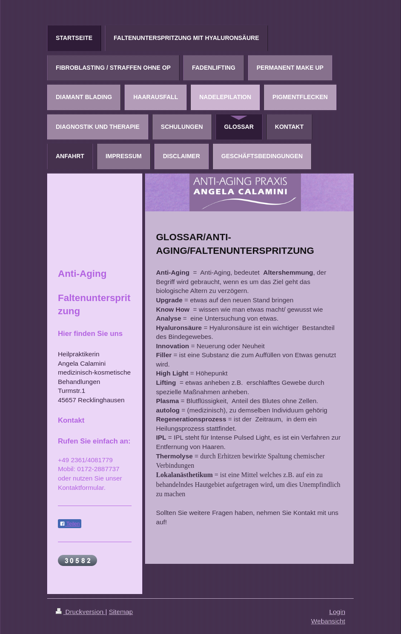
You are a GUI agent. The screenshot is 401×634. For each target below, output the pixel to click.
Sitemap (121, 611)
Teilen (70, 524)
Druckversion (80, 611)
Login (337, 611)
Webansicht (328, 621)
